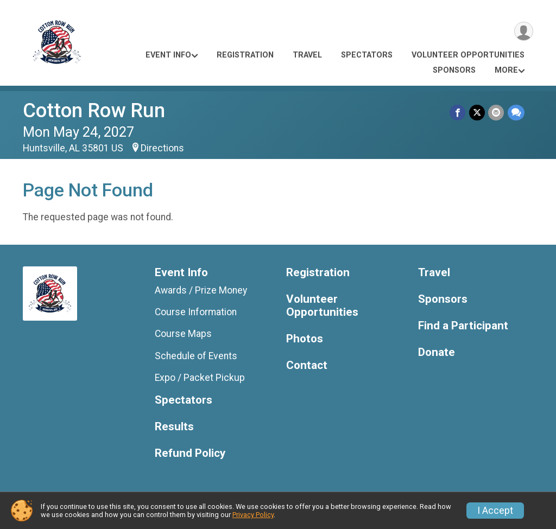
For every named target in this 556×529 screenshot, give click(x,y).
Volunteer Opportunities (468, 55)
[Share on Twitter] (477, 112)
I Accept (495, 510)
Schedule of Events (196, 355)
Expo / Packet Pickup (200, 377)
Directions (162, 148)
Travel (307, 55)
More (506, 70)
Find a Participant (463, 326)
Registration (245, 55)
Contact (306, 365)
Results (174, 426)
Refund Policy (190, 453)
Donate (436, 352)
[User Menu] (523, 32)
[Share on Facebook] (458, 112)
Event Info (168, 55)
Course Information (196, 312)
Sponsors (454, 70)
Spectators (367, 55)
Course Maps (183, 333)
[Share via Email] (496, 112)
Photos (304, 339)
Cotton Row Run (94, 110)
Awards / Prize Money (201, 290)
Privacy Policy (253, 515)
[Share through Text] (516, 112)
